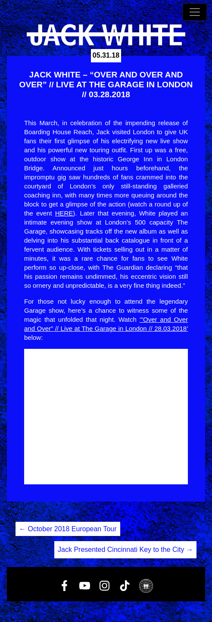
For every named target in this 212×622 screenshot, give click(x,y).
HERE (64, 213)
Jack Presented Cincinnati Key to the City (125, 549)
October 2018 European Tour (68, 529)
